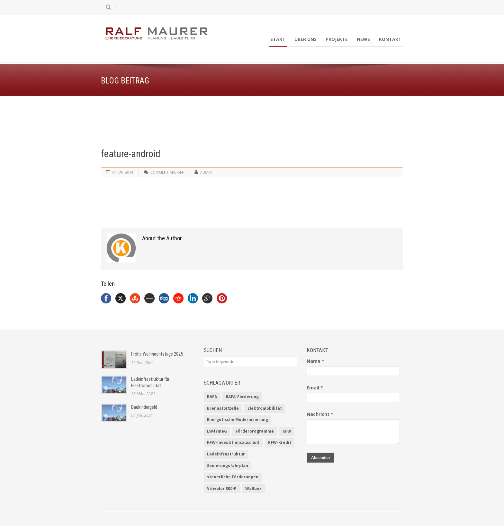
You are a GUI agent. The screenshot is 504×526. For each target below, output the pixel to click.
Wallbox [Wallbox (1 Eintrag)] (253, 488)
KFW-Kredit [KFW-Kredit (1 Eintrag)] (279, 442)
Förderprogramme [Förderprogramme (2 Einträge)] (255, 431)
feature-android (130, 154)
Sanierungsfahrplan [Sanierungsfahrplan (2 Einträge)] (227, 465)
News (363, 39)
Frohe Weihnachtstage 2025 (157, 354)
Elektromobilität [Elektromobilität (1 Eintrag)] (265, 408)
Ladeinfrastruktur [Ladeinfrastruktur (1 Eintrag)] (226, 454)
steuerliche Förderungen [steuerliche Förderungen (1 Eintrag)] (232, 477)
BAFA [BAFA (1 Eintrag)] (212, 396)
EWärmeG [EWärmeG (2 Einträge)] (217, 431)
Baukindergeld (144, 407)
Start (277, 39)
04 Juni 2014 (123, 172)
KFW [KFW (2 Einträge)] (287, 431)
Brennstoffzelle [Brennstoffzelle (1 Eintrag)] (223, 408)
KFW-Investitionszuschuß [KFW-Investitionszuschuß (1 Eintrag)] (233, 442)
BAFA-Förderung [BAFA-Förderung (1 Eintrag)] (242, 396)
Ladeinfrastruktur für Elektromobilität (150, 382)
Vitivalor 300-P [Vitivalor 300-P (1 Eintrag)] (222, 488)
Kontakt (390, 39)
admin (206, 172)
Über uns (305, 39)
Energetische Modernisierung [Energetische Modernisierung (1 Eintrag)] (237, 419)
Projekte (337, 39)
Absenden (320, 457)
